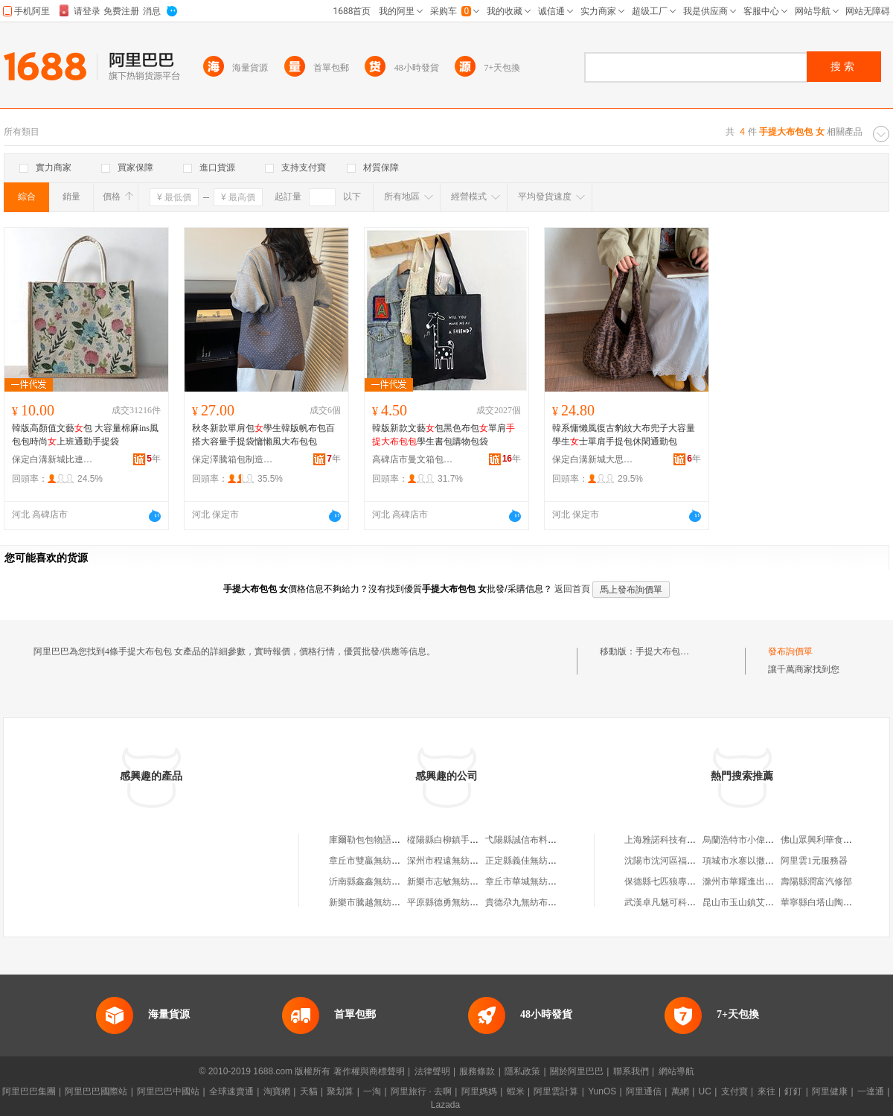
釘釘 (793, 1091)
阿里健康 (830, 1091)
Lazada (445, 1105)
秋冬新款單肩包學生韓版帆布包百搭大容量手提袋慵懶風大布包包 (263, 435)
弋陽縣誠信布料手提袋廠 (534, 840)
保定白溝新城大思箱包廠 (593, 459)
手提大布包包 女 (668, 651)
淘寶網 (276, 1091)
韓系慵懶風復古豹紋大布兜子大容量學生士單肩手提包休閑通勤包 (623, 435)
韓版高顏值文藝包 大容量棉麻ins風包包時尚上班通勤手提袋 (85, 435)
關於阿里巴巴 (577, 1071)
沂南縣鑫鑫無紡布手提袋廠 (382, 881)
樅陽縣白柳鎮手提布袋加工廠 (465, 840)
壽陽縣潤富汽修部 (816, 881)
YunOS (602, 1091)
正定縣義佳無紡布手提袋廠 (538, 860)
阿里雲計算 (556, 1091)
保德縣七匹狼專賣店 (664, 881)
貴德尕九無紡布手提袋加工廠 (543, 902)
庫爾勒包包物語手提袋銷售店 (387, 840)
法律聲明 (432, 1071)
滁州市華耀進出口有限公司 (756, 881)
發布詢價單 (790, 651)
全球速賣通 (231, 1091)
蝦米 (516, 1091)
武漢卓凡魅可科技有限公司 (678, 902)
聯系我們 (631, 1071)
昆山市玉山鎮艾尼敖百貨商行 (760, 902)
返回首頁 (572, 589)
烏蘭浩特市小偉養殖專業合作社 (765, 840)
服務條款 (477, 1071)
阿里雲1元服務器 (814, 860)
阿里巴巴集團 (29, 1091)
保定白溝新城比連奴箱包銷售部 (53, 459)
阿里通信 (644, 1091)
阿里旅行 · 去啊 (421, 1091)
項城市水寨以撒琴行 (742, 860)
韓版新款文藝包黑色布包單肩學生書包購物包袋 (443, 435)
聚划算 (340, 1091)
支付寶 (734, 1091)
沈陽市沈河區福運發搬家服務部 (686, 860)
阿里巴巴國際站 (96, 1091)
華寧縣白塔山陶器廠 (821, 902)
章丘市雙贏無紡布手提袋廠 (382, 860)
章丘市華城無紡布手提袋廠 (538, 881)
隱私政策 (522, 1071)
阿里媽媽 (479, 1091)
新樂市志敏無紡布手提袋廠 (460, 881)
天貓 (309, 1091)
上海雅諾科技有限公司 (669, 840)
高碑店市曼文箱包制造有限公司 (413, 459)
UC (705, 1091)
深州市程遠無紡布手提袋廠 (460, 860)
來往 (766, 1091)
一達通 (870, 1091)
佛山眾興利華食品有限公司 (834, 840)
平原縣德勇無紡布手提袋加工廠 (469, 902)
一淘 (372, 1091)
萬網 (680, 1091)
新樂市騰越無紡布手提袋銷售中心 (396, 902)
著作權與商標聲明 (369, 1071)
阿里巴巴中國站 (168, 1091)
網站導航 (676, 1071)
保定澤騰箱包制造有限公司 (233, 459)
